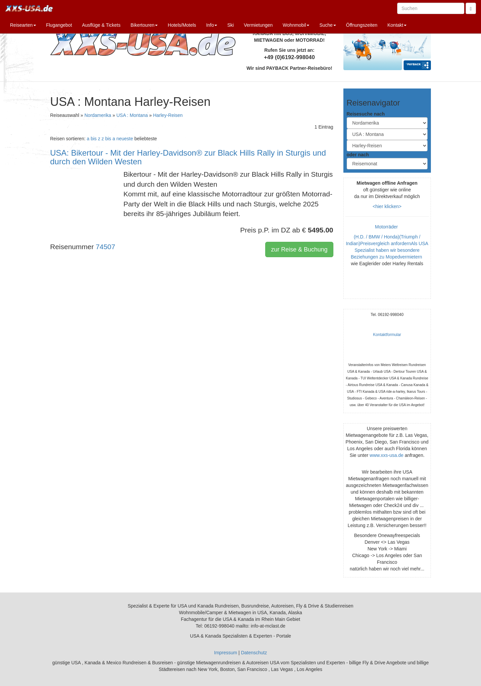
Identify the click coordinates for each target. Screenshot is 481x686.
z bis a (108, 138)
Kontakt (397, 25)
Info (211, 25)
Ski (230, 25)
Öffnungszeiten (361, 25)
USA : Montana (132, 115)
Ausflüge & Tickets (101, 25)
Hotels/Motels (182, 25)
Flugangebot (59, 25)
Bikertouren (144, 25)
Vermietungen (258, 25)
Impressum (225, 652)
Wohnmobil (296, 25)
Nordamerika (98, 115)
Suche (327, 25)
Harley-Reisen (168, 115)
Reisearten (23, 25)
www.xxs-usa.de (387, 455)
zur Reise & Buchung (299, 249)
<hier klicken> (387, 206)
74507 (105, 246)
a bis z (93, 138)
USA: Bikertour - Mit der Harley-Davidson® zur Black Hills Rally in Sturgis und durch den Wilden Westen (188, 157)
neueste (124, 138)
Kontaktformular (387, 334)
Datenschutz (254, 652)
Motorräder (387, 226)
